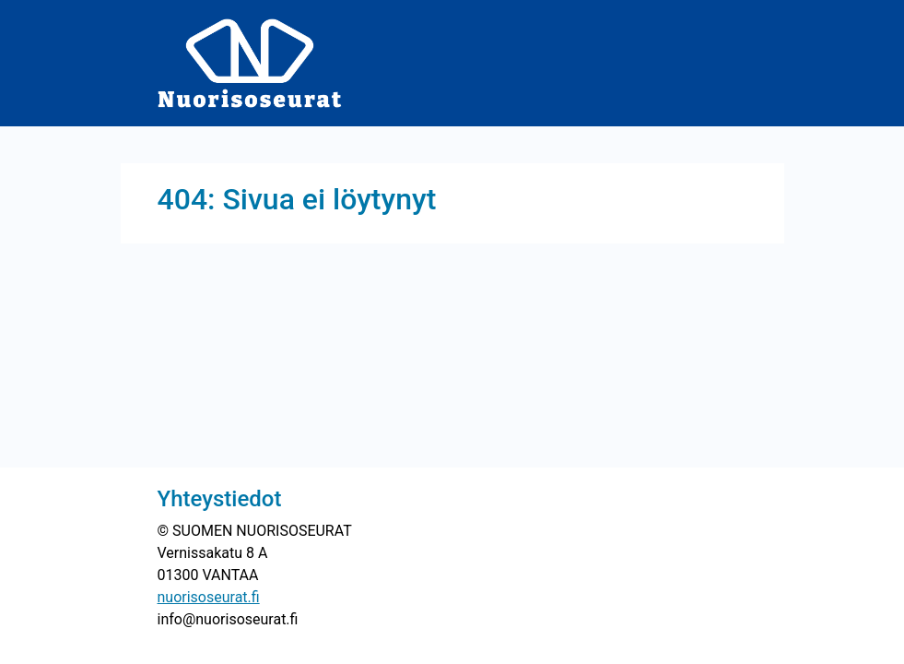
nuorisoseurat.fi (209, 597)
